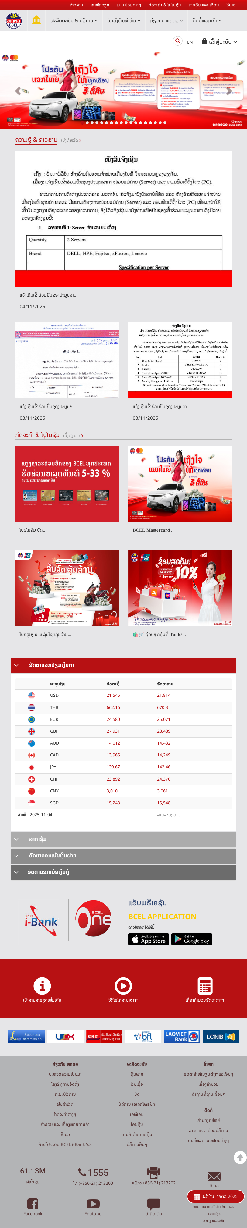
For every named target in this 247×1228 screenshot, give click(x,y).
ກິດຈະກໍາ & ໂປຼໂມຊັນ (37, 435)
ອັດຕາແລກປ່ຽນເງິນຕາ (44, 664)
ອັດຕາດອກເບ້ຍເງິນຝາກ (45, 855)
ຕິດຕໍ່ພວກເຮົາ (207, 20)
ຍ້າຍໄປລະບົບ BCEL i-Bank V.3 (65, 1144)
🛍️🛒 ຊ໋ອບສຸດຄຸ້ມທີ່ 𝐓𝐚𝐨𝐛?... (159, 634)
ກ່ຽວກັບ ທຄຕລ (166, 20)
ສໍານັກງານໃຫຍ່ (208, 1120)
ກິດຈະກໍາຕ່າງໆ (65, 1114)
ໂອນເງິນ (137, 1124)
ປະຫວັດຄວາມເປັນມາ (65, 1073)
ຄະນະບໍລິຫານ (65, 1094)
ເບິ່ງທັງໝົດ (69, 140)
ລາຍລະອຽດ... (168, 814)
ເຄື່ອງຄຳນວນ (208, 1083)
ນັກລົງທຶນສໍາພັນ (123, 20)
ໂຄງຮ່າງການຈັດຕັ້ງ (65, 1083)
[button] (219, 41)
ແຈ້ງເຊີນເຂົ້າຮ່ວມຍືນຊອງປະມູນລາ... (48, 295)
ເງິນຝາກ (137, 1073)
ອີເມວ (65, 1134)
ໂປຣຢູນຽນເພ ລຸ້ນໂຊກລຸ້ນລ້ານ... (45, 634)
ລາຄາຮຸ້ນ (30, 839)
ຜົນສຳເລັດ (65, 1104)
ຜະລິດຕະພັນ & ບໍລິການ (74, 20)
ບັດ (137, 1094)
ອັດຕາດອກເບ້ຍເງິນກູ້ (41, 871)
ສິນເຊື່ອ (137, 1083)
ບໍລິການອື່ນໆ (137, 1144)
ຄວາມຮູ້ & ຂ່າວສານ (36, 139)
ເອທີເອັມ (137, 1114)
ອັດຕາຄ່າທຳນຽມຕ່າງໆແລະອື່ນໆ (208, 1073)
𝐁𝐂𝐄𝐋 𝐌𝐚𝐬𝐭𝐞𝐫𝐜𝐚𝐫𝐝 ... (154, 530)
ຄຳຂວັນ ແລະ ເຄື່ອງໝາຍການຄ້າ (65, 1124)
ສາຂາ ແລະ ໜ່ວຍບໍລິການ (208, 1130)
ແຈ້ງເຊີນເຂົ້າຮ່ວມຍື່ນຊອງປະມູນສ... (48, 406)
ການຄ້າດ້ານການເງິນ (137, 1134)
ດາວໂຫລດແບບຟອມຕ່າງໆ (208, 1140)
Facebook (32, 1210)
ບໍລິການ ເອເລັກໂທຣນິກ (136, 1104)
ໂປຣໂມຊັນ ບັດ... (33, 530)
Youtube (93, 1210)
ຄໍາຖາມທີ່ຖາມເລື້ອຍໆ (208, 1094)
